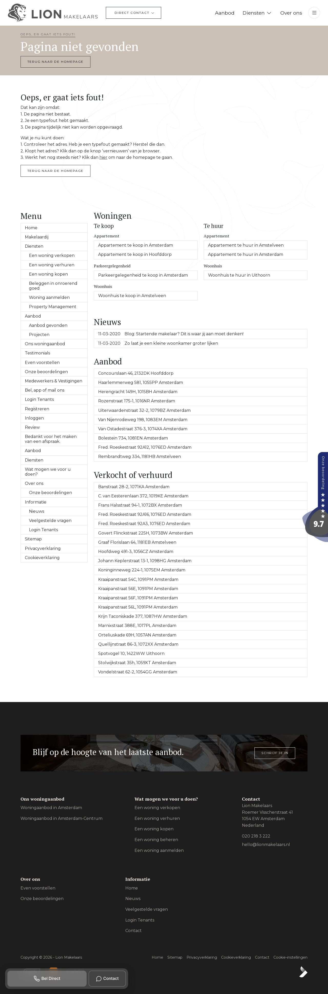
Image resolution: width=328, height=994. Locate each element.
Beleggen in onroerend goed (53, 286)
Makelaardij (36, 237)
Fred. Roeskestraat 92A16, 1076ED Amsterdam (144, 514)
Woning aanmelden (49, 297)
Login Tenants (39, 399)
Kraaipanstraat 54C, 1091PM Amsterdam (138, 579)
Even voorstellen (42, 362)
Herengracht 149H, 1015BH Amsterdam (137, 391)
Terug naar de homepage (55, 62)
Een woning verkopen (52, 255)
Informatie (35, 502)
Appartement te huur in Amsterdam (245, 254)
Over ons (34, 483)
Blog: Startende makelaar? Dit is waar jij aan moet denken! (170, 333)
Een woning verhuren (51, 265)
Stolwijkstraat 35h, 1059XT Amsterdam (137, 662)
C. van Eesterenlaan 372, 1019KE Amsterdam (143, 496)
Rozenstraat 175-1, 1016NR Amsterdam (136, 401)
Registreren (37, 408)
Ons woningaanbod (45, 343)
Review (32, 427)
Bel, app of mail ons (44, 390)
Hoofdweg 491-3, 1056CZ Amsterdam (135, 551)
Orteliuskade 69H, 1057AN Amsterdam (137, 635)
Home (31, 227)
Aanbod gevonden (48, 325)
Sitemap (33, 539)
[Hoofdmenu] (314, 13)
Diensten (34, 246)
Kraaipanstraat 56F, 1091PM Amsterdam (138, 597)
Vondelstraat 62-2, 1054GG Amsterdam (137, 671)
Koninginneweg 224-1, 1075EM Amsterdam (141, 570)
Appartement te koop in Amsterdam (135, 245)
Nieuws (36, 511)
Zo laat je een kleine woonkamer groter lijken (158, 343)
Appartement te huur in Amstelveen (246, 245)
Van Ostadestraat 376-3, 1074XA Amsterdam (142, 428)
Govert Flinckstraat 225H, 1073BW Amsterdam (145, 533)
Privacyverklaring (43, 548)
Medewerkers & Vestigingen (53, 381)
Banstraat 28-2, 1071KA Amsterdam (133, 486)
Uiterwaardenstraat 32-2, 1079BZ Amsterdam (144, 410)
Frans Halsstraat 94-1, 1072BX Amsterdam (140, 505)
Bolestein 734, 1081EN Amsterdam (133, 438)
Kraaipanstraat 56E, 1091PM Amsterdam (138, 588)
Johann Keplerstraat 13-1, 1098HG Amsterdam (144, 560)
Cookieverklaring (42, 557)
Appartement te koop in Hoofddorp (135, 254)
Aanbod (33, 316)
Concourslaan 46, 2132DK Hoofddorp (135, 373)
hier (103, 157)
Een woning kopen (48, 274)
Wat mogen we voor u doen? (48, 472)
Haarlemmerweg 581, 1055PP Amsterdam (140, 382)
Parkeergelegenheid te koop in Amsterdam (143, 275)
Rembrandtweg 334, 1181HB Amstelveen (139, 456)
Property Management (52, 306)
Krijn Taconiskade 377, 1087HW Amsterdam (142, 616)
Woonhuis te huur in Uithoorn (239, 275)
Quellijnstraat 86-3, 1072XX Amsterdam (138, 644)
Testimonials (37, 353)
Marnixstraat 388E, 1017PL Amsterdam (137, 625)
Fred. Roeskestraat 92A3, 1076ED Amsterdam (144, 523)
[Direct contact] (133, 13)
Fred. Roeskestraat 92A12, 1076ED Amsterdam (144, 447)
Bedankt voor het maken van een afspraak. (51, 439)
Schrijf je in (274, 753)
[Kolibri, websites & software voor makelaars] (303, 971)
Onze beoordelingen (46, 371)
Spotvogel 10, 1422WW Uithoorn (131, 653)
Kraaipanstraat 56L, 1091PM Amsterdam (138, 607)
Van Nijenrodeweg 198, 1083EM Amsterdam (142, 419)
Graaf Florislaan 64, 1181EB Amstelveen (137, 542)
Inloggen (34, 418)
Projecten (39, 334)
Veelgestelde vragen (50, 520)
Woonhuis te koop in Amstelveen (132, 295)
